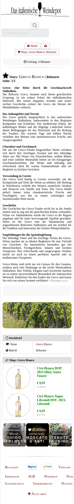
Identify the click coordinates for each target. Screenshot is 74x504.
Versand (64, 467)
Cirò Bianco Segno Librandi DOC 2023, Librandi (51, 400)
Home (32, 45)
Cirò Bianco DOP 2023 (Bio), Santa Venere (49, 372)
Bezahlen (11, 467)
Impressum (12, 476)
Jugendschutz (14, 483)
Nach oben (37, 494)
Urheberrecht (42, 483)
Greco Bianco (44, 344)
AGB (31, 476)
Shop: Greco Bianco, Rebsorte (37, 52)
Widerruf (50, 476)
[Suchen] (34, 25)
